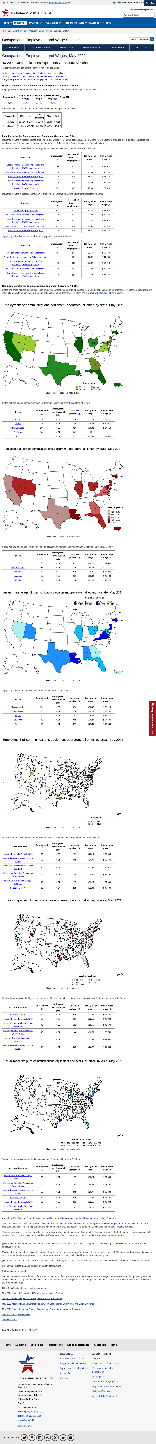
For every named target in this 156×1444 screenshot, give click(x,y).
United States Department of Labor (128, 2)
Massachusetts (18, 427)
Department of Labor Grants (74, 1368)
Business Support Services (26, 188)
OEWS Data (65, 47)
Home (7, 1344)
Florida (18, 423)
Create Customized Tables (83, 143)
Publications (55, 1344)
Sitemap (96, 1358)
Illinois (18, 419)
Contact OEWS (25, 1425)
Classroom (100, 1344)
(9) (79, 413)
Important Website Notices (106, 1386)
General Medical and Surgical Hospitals (25, 176)
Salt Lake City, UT (18, 887)
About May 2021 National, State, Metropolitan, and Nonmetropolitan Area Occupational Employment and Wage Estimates (59, 1218)
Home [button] (7, 23)
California (18, 432)
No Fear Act (65, 1373)
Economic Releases (78, 1344)
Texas (17, 436)
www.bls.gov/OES (26, 1420)
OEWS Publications (39, 47)
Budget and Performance (72, 1363)
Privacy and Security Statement (102, 1370)
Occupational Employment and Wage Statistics (50, 30)
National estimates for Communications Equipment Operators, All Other (34, 73)
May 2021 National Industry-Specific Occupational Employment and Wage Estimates (41, 1309)
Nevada (17, 571)
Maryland (18, 576)
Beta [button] (108, 23)
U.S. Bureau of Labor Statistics (31, 12)
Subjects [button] (19, 23)
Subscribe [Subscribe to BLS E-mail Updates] (150, 9)
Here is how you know (58, 2)
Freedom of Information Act (107, 1363)
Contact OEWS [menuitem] (142, 47)
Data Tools (36, 1344)
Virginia (18, 715)
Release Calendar (137, 9)
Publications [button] (53, 23)
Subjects (20, 1344)
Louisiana (18, 563)
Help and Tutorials (102, 1391)
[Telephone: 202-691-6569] (36, 1416)
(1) (17, 97)
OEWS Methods (90, 47)
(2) (55, 98)
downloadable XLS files (122, 1227)
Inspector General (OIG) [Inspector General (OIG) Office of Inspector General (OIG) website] (71, 1358)
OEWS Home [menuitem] (13, 47)
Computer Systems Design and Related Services (25, 257)
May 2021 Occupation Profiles (16, 1314)
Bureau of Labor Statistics (15, 30)
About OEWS (116, 47)
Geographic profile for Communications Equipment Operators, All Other (34, 79)
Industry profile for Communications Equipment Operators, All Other (33, 76)
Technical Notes (9, 1319)
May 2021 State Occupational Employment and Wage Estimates (32, 1298)
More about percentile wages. (110, 1235)
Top (152, 3)
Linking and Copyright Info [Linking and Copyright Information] (106, 1381)
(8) (57, 257)
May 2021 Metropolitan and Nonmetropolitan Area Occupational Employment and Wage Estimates (48, 1304)
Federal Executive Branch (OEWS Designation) (25, 172)
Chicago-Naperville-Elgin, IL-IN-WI (18, 854)
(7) (73, 252)
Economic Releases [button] (74, 23)
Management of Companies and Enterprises (25, 226)
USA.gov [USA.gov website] (63, 1377)
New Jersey (18, 711)
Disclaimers (98, 1376)
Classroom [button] (95, 23)
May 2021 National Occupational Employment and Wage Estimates (33, 1293)
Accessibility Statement (104, 1396)
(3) (27, 98)
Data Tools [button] (35, 23)
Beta (114, 1344)
